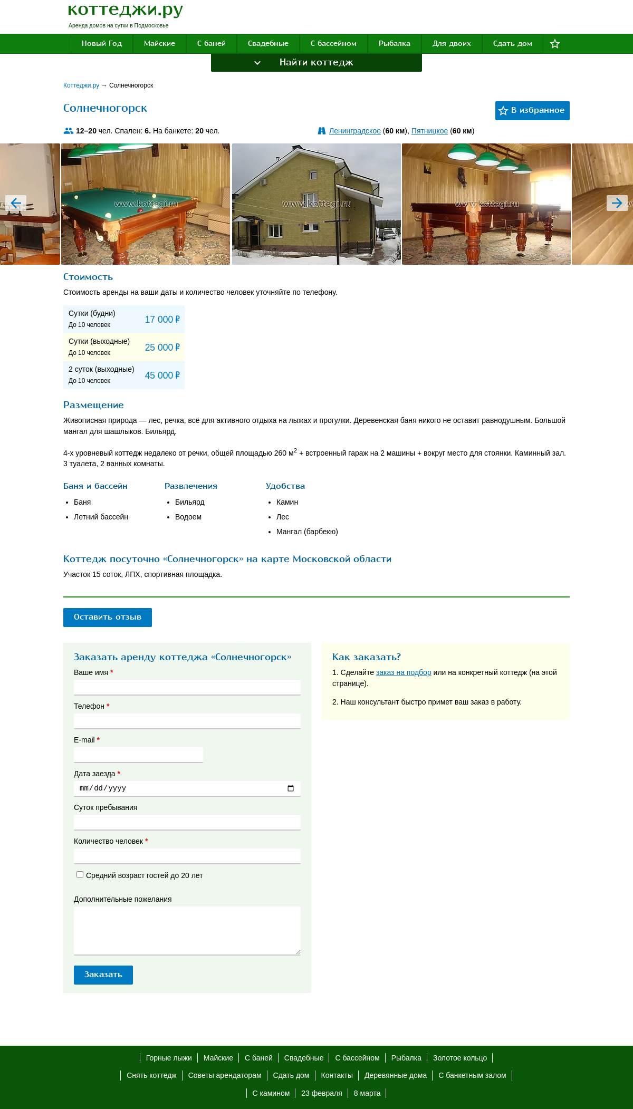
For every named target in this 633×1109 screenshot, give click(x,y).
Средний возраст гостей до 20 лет (139, 875)
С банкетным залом (472, 1075)
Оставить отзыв (107, 617)
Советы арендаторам (225, 1075)
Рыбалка (394, 43)
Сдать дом (512, 43)
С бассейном (334, 43)
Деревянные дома (396, 1075)
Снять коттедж (151, 1075)
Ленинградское (355, 131)
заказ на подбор (403, 672)
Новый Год (102, 43)
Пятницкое (429, 131)
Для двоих (452, 43)
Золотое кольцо (460, 1058)
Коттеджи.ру (82, 85)
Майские (159, 43)
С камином (271, 1093)
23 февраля (321, 1093)
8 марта (367, 1093)
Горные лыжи (169, 1058)
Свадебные (268, 43)
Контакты (337, 1075)
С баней (211, 43)
